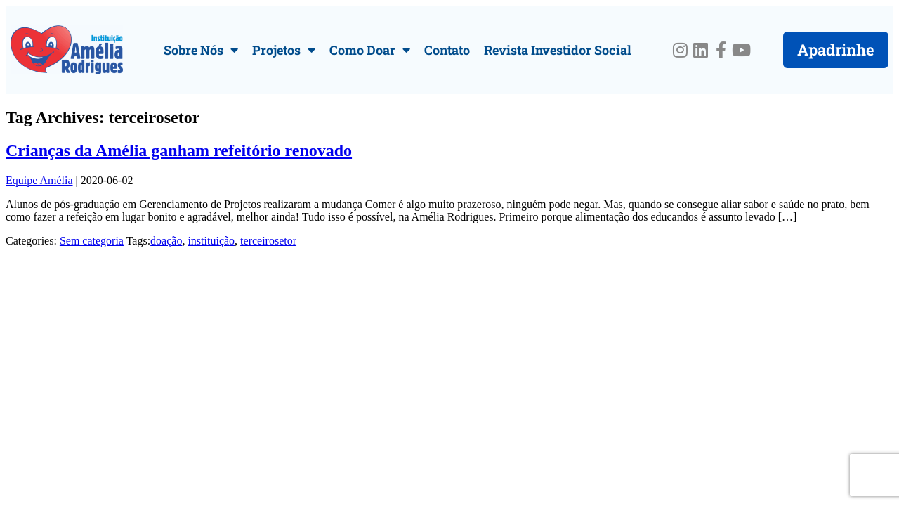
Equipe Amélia (39, 180)
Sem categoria (92, 241)
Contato (447, 49)
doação (166, 241)
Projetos (283, 50)
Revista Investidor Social (557, 49)
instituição (211, 241)
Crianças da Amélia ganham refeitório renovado (179, 150)
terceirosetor (268, 241)
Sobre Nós (201, 50)
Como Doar (369, 50)
